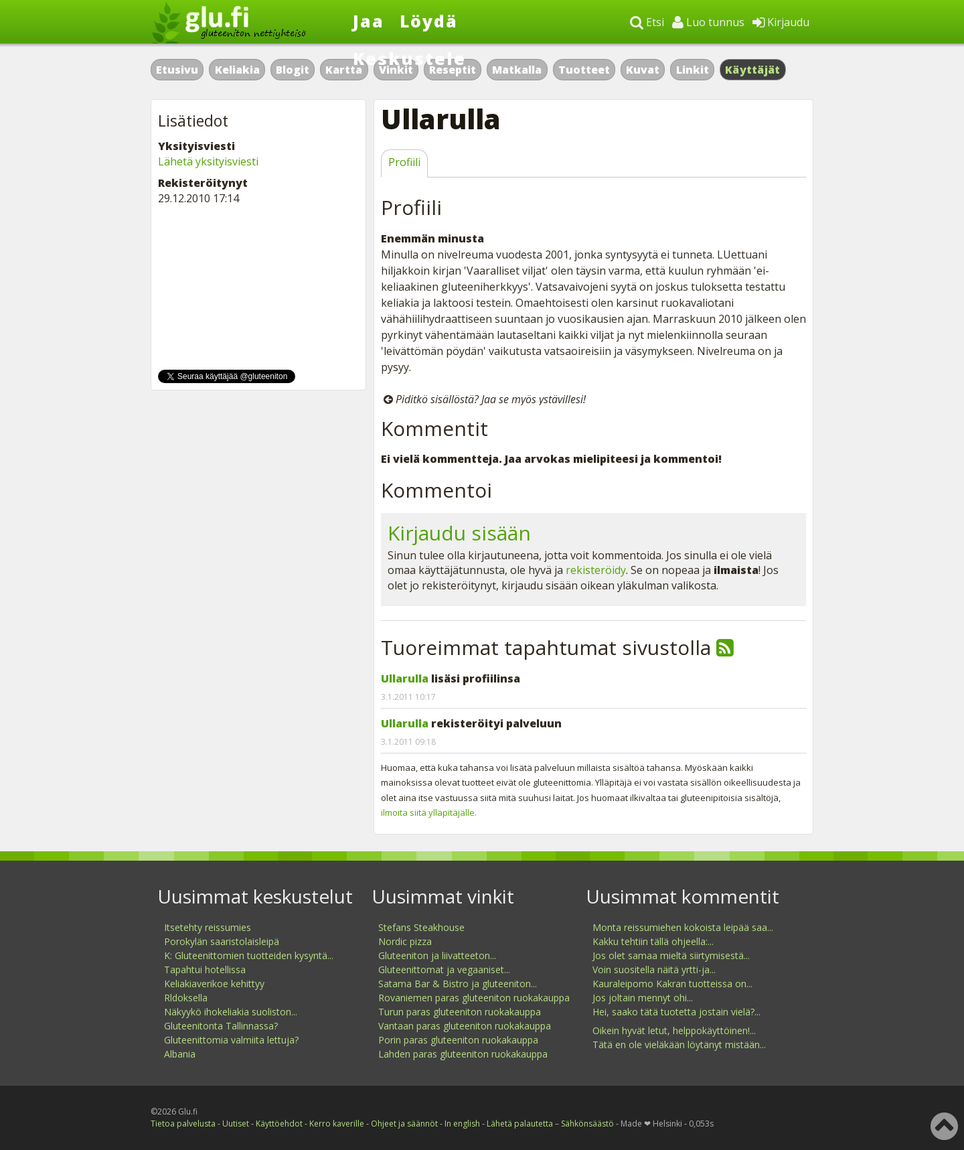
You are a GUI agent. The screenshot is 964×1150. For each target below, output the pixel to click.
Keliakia (237, 69)
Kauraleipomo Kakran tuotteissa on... (672, 983)
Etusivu (177, 69)
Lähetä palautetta (520, 1123)
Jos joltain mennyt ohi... (642, 997)
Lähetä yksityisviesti (208, 161)
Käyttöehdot (279, 1123)
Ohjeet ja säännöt (404, 1123)
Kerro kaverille (336, 1123)
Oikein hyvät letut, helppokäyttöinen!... (674, 1030)
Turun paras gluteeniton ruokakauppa (459, 1011)
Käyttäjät (753, 69)
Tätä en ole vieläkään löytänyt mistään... (679, 1044)
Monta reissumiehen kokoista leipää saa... (682, 927)
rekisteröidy (596, 570)
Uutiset (235, 1123)
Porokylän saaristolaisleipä (221, 941)
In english (462, 1123)
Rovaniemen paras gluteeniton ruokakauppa (474, 997)
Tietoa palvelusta (183, 1123)
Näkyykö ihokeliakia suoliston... (230, 1011)
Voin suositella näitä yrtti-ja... (654, 969)
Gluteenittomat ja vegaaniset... (444, 969)
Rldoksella (186, 997)
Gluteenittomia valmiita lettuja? (231, 1039)
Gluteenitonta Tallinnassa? (221, 1025)
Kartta (343, 69)
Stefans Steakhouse (421, 927)
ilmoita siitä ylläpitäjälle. (429, 812)
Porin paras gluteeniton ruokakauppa (458, 1039)
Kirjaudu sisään (459, 533)
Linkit (692, 69)
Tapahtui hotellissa (205, 969)
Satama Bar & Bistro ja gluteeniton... (457, 983)
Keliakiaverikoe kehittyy (214, 983)
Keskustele (409, 58)
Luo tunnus (708, 22)
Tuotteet (584, 69)
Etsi (647, 22)
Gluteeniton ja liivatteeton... (437, 955)
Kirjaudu (780, 22)
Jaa (368, 20)
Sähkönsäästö (587, 1123)
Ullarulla (404, 678)
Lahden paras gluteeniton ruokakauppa (463, 1054)
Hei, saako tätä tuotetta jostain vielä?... (676, 1011)
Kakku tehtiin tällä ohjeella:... (653, 941)
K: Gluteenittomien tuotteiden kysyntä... (248, 955)
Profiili (404, 162)
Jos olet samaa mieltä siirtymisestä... (671, 955)
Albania (179, 1054)
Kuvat (642, 69)
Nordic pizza (405, 941)
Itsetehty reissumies (207, 927)
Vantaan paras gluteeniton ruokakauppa (464, 1025)
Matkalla (517, 69)
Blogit (292, 69)
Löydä (429, 20)
